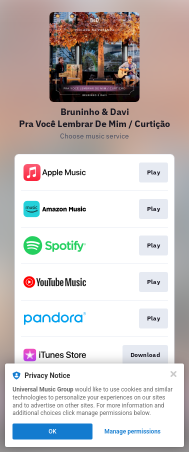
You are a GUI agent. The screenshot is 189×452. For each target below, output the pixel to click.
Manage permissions (132, 431)
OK (52, 431)
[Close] (174, 374)
